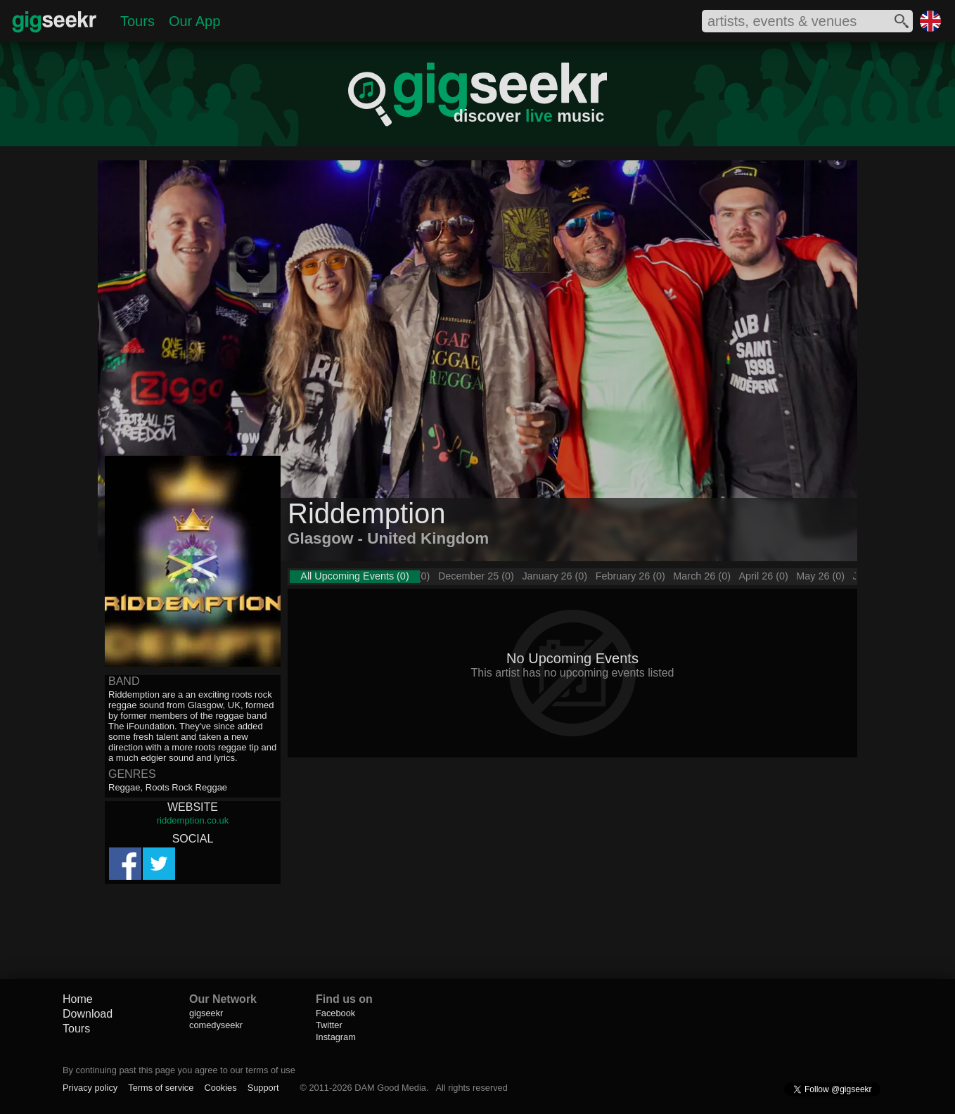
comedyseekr (216, 1025)
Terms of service (160, 1087)
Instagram (336, 1037)
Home (78, 999)
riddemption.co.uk (193, 820)
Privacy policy (90, 1087)
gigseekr (206, 1013)
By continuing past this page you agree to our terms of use (179, 1070)
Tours (137, 21)
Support (263, 1087)
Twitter (329, 1025)
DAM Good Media (390, 1087)
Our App (194, 21)
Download (88, 1014)
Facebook (335, 1013)
